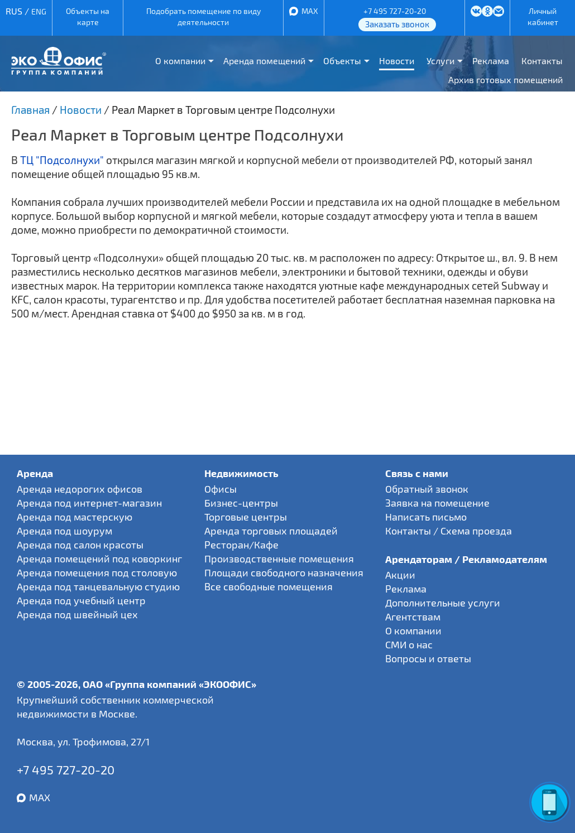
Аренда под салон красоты (80, 544)
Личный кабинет (543, 16)
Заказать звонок (397, 24)
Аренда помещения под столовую (97, 572)
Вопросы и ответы (428, 658)
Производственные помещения (279, 558)
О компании (180, 60)
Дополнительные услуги (442, 602)
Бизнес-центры (241, 503)
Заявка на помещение (437, 503)
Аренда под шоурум (64, 530)
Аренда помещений (264, 60)
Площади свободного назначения (283, 572)
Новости (396, 60)
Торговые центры (245, 517)
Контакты (542, 60)
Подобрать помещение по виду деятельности (203, 16)
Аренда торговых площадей (271, 530)
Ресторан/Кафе (241, 544)
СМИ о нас (409, 644)
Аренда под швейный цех (77, 614)
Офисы (220, 489)
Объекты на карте (87, 16)
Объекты (342, 60)
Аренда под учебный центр (81, 600)
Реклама (490, 60)
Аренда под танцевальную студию (98, 586)
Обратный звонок (426, 489)
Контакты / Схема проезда (448, 530)
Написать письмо (426, 517)
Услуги (440, 60)
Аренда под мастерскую (74, 517)
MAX (309, 11)
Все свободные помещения (268, 586)
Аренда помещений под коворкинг (99, 558)
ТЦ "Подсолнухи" (62, 159)
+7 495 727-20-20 (394, 11)
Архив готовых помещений (505, 79)
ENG (38, 11)
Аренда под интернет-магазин (89, 503)
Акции (400, 575)
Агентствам (412, 616)
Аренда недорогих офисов (79, 489)
